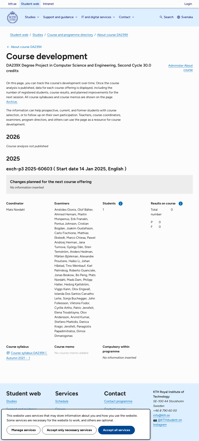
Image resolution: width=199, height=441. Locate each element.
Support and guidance (21, 409)
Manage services (23, 430)
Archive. (11, 102)
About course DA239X (112, 35)
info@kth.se (161, 415)
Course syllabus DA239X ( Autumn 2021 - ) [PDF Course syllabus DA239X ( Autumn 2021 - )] (26, 355)
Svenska (187, 17)
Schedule (61, 401)
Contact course (115, 409)
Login (188, 4)
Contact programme (118, 401)
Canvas (60, 409)
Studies (37, 35)
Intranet (48, 4)
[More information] (121, 204)
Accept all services (116, 430)
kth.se (12, 4)
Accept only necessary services (69, 430)
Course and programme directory (70, 35)
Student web (30, 4)
